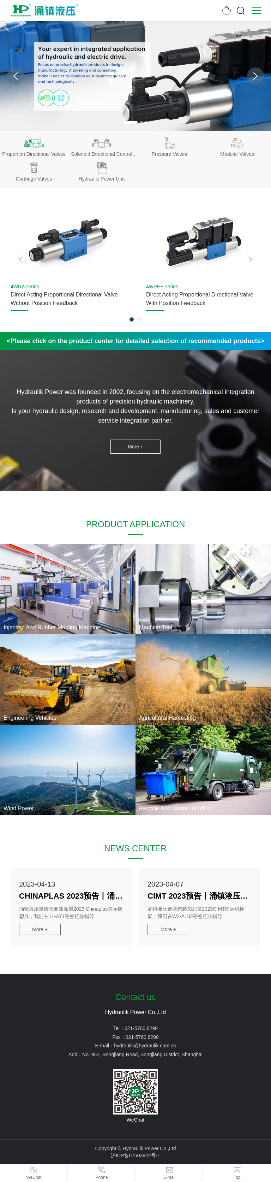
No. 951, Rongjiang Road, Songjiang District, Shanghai (142, 1054)
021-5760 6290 (141, 1028)
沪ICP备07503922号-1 (135, 1155)
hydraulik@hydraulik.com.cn (145, 1045)
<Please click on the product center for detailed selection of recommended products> (135, 341)
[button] (131, 122)
